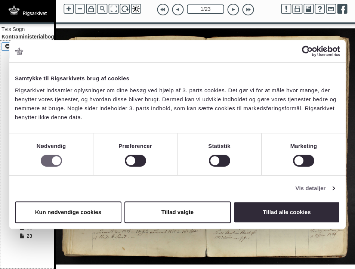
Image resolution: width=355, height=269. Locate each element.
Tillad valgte (177, 212)
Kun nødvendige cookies (68, 212)
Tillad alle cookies (287, 212)
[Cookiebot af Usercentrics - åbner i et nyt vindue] (307, 51)
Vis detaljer (311, 188)
